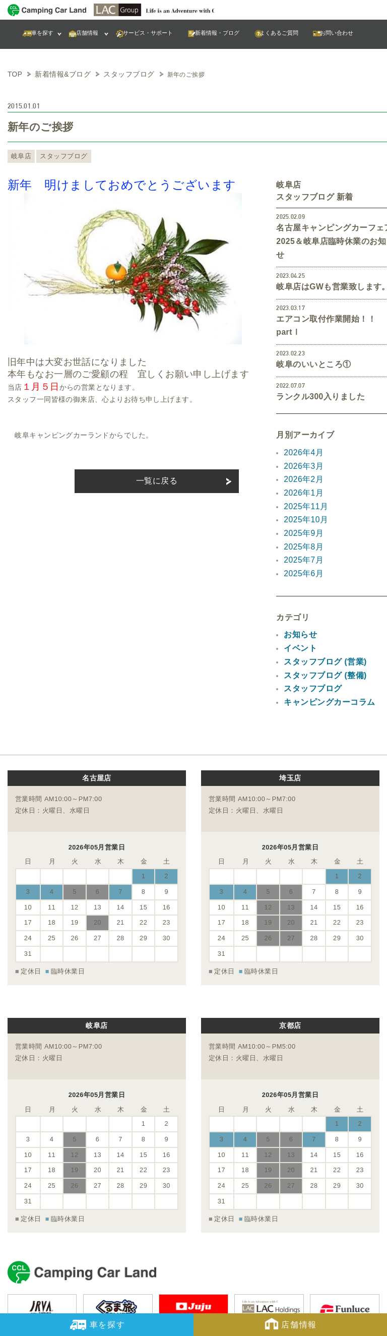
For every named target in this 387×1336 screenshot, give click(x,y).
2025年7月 (301, 511)
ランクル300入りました (315, 360)
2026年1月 (301, 451)
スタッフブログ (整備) (320, 618)
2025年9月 (301, 486)
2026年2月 (301, 439)
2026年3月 (301, 426)
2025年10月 (303, 474)
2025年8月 (301, 499)
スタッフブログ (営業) (320, 606)
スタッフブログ (57, 155)
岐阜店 (19, 155)
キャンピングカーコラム (324, 642)
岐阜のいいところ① (309, 329)
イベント (298, 594)
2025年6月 (301, 523)
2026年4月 (301, 414)
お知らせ (298, 582)
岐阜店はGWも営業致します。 (326, 268)
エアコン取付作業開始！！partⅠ (330, 299)
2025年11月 (303, 463)
